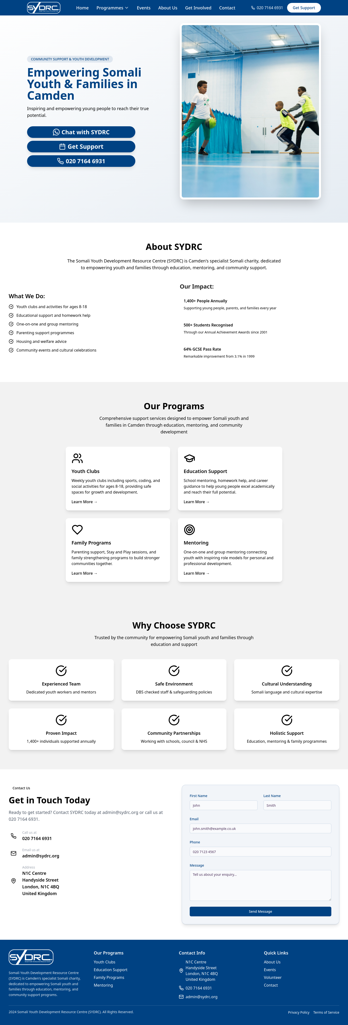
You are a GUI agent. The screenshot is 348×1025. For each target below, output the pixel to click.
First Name (198, 795)
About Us (167, 8)
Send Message (260, 911)
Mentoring (103, 985)
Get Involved (198, 8)
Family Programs (109, 977)
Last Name (272, 795)
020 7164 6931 (23, 819)
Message (197, 865)
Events (144, 8)
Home (82, 8)
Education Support (110, 969)
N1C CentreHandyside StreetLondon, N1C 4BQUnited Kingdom (202, 970)
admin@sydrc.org (120, 812)
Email (194, 819)
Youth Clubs (104, 962)
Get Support (304, 7)
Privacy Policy (298, 1012)
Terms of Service (326, 1012)
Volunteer (273, 977)
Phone (195, 842)
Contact (227, 8)
